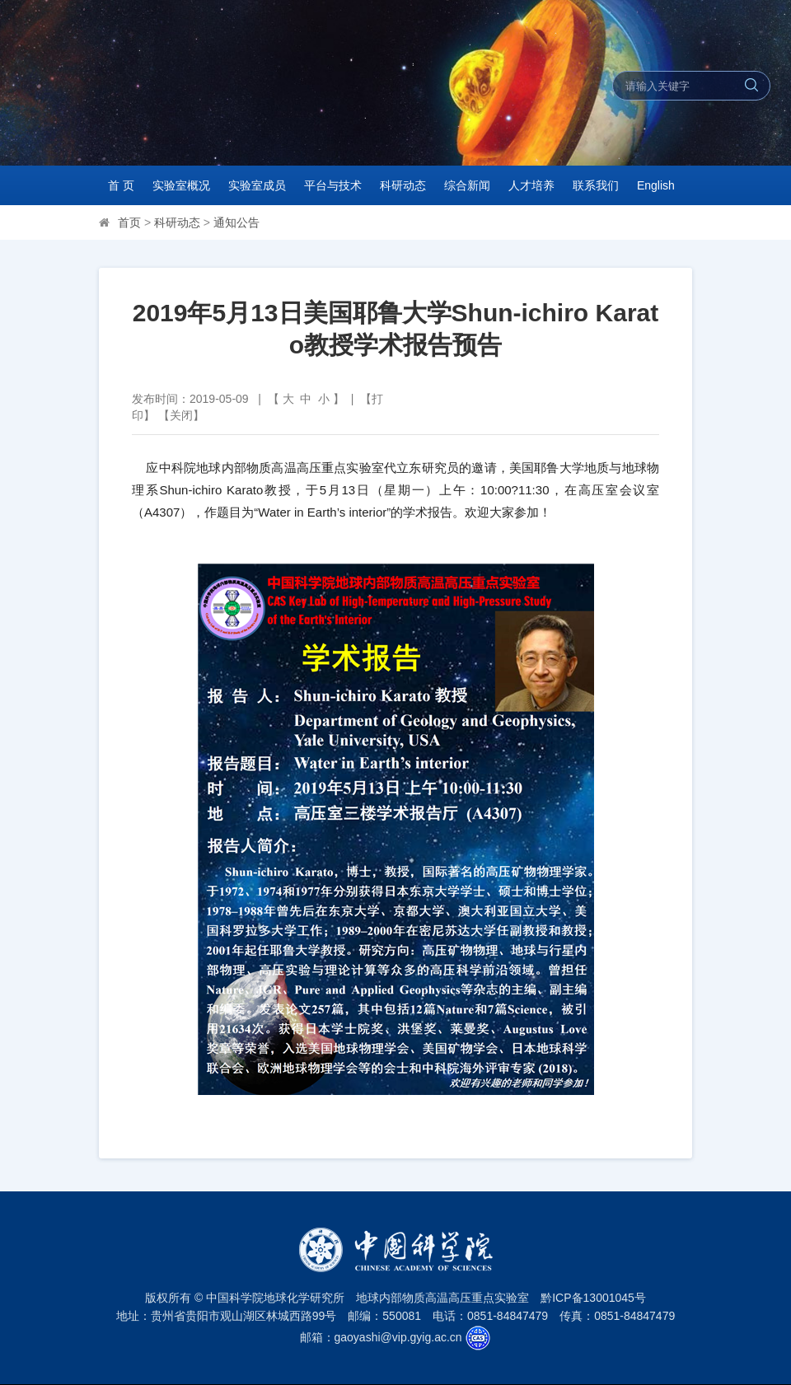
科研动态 (403, 185)
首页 (129, 222)
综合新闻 (467, 185)
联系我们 (596, 185)
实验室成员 (257, 185)
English (656, 185)
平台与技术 (333, 185)
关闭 (181, 415)
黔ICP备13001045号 (593, 1297)
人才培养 (531, 185)
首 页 (121, 185)
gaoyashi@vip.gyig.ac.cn (398, 1337)
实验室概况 (181, 185)
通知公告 (236, 222)
